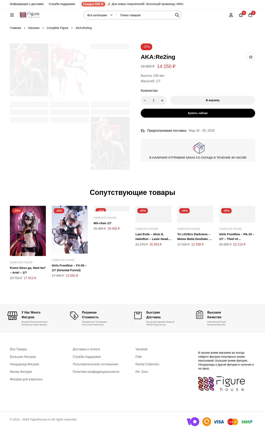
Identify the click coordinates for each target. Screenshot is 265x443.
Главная (15, 41)
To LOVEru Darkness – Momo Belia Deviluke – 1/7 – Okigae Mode (194, 252)
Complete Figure (58, 41)
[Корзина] (250, 17)
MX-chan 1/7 (103, 236)
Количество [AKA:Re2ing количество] (151, 103)
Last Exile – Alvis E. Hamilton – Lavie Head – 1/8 (152, 252)
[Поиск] (186, 17)
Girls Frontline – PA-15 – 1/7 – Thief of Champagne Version (236, 252)
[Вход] (230, 17)
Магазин (34, 41)
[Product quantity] (156, 113)
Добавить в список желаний (250, 70)
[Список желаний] (240, 17)
